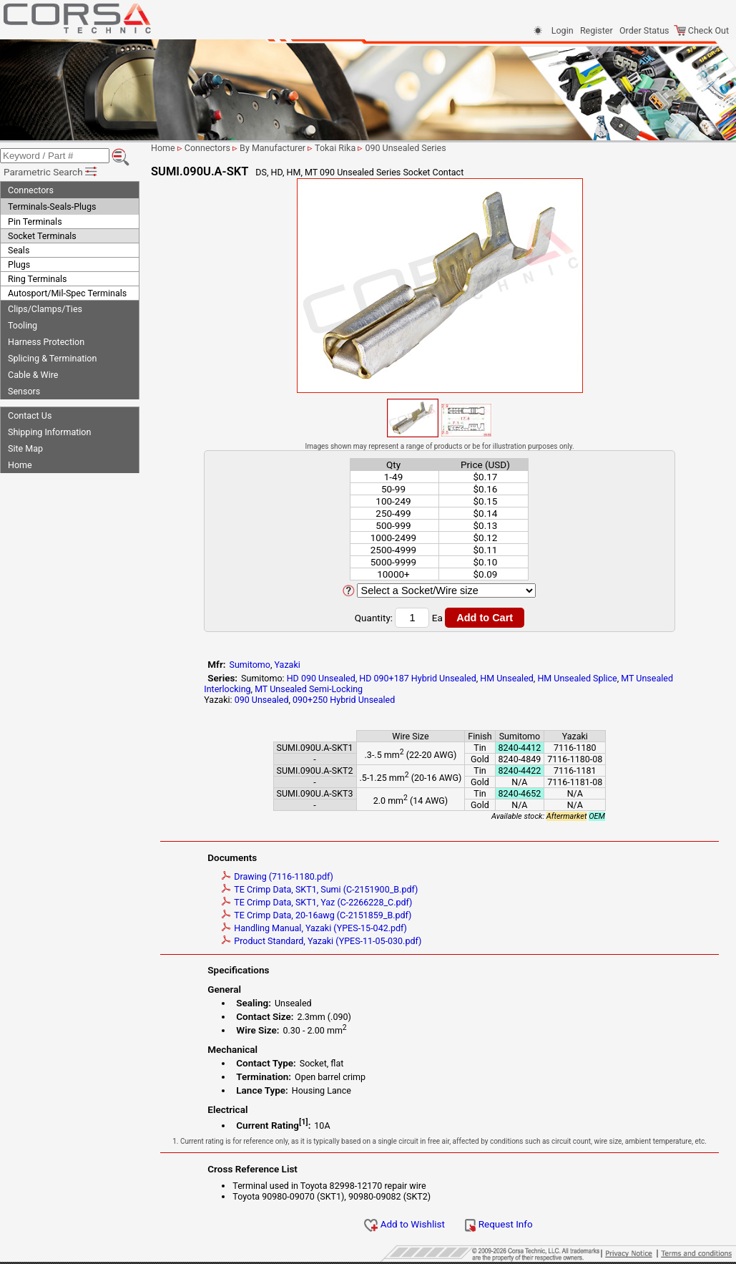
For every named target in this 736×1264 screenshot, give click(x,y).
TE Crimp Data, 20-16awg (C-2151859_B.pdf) (316, 915)
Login (562, 30)
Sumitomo (249, 664)
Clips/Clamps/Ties (45, 308)
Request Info (498, 1224)
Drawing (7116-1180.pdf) (277, 876)
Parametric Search (51, 172)
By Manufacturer (272, 147)
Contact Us (29, 415)
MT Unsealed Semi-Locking (309, 689)
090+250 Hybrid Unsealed (344, 699)
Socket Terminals (42, 235)
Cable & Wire (33, 374)
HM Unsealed (507, 678)
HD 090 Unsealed (321, 678)
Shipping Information (49, 432)
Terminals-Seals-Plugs (52, 206)
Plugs (19, 264)
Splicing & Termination (52, 358)
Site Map (25, 448)
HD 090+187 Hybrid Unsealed (417, 678)
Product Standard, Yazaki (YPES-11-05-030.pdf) (321, 940)
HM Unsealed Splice (577, 678)
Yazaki (287, 664)
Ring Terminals (37, 278)
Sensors (24, 391)
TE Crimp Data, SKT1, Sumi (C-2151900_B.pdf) (320, 889)
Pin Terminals (35, 221)
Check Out (701, 30)
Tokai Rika (335, 147)
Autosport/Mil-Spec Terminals (67, 293)
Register (596, 30)
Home (20, 465)
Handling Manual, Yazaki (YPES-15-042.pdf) (314, 928)
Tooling (22, 325)
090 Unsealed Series (405, 147)
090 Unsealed (262, 699)
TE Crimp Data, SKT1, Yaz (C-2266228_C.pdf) (317, 902)
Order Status (644, 30)
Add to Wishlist (404, 1224)
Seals (18, 250)
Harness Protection (46, 341)
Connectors (31, 190)
